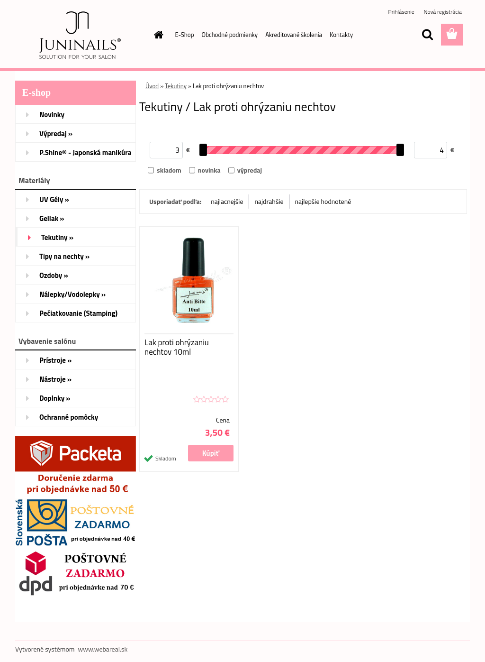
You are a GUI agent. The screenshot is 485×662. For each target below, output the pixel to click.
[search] (427, 35)
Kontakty (341, 34)
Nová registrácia (442, 11)
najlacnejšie (227, 201)
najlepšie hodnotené (323, 201)
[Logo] (80, 35)
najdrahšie (269, 201)
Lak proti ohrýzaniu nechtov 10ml (176, 347)
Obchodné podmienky (230, 34)
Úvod (152, 86)
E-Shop (184, 34)
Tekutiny (176, 86)
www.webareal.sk (103, 649)
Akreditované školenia (293, 34)
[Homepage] (157, 35)
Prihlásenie (402, 11)
